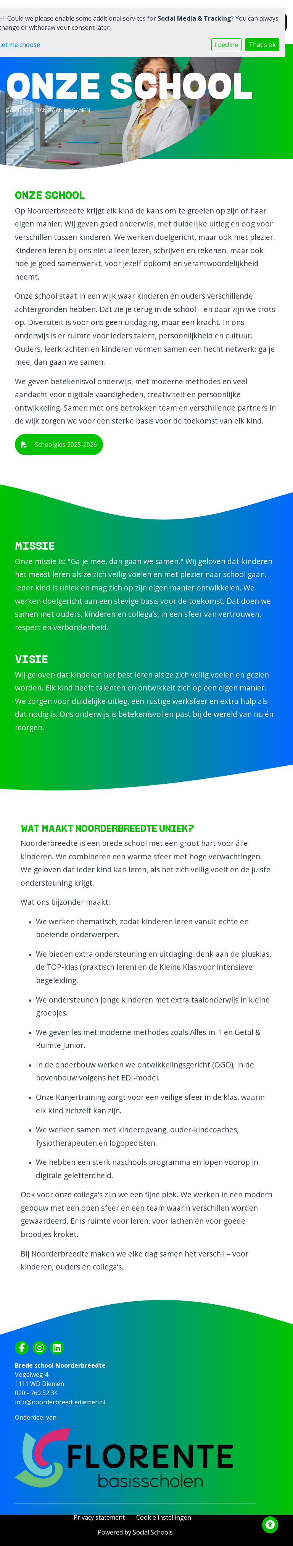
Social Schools (153, 1532)
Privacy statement (99, 1517)
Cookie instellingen (163, 1517)
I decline (226, 44)
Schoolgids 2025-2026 (59, 444)
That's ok (262, 44)
